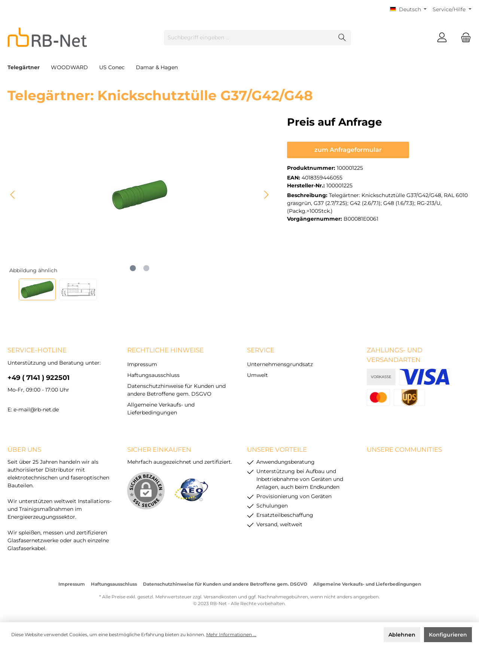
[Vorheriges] (13, 195)
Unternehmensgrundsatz (280, 364)
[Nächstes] (266, 195)
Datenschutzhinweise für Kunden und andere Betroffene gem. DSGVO (225, 584)
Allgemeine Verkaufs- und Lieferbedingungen (367, 584)
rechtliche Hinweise (165, 350)
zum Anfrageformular (348, 149)
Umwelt (257, 375)
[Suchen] (342, 37)
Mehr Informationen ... (231, 634)
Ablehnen (401, 634)
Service (260, 350)
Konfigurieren (448, 634)
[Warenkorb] (464, 37)
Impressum (142, 364)
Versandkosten (220, 597)
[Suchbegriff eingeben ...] (249, 37)
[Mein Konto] (442, 37)
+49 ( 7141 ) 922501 (38, 378)
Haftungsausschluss (153, 375)
